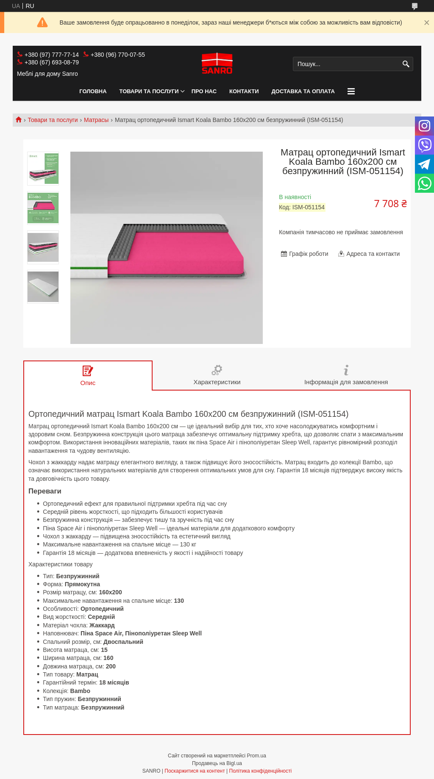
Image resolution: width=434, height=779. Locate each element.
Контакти (244, 91)
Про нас (204, 91)
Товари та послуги (149, 91)
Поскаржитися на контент (194, 771)
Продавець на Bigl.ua (217, 763)
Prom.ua (256, 756)
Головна (92, 91)
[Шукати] (405, 64)
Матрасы (96, 119)
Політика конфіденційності (260, 771)
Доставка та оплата (303, 91)
